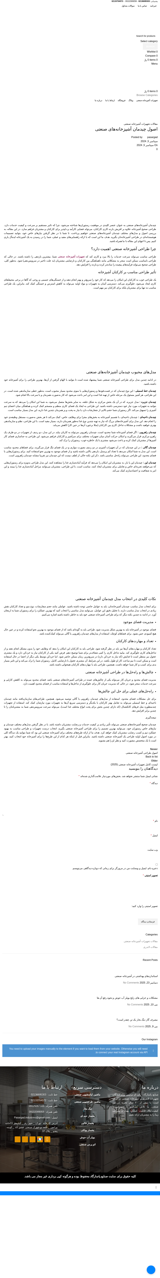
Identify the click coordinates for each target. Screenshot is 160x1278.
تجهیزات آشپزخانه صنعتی (71, 256)
